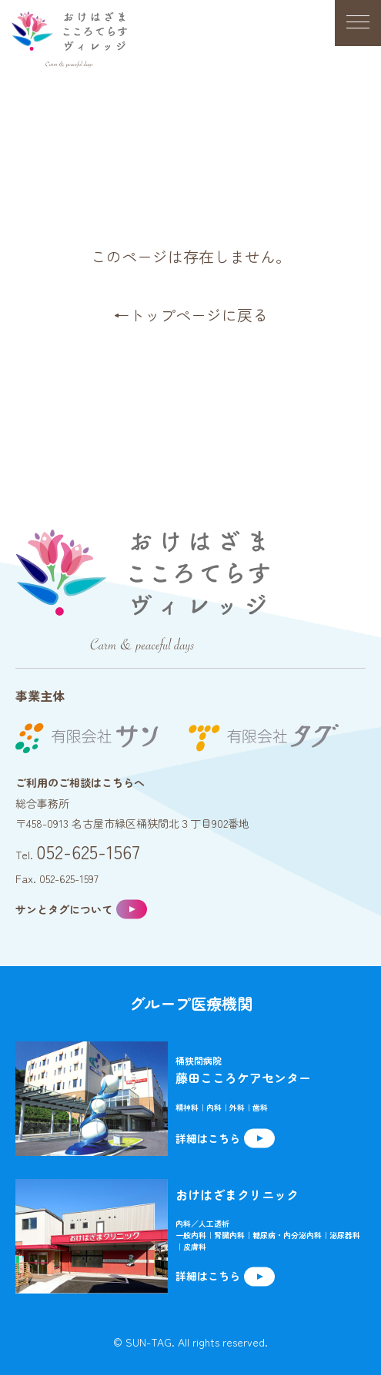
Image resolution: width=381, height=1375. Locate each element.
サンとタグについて (63, 909)
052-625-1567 (88, 851)
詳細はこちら (207, 1138)
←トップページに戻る (191, 315)
